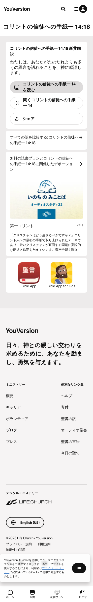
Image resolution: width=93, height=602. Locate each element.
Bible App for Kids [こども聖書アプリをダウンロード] (61, 275)
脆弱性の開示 (15, 550)
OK (79, 568)
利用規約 (44, 544)
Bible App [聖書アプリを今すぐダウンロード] (29, 275)
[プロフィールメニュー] (79, 9)
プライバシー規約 (19, 544)
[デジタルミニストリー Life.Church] (46, 495)
